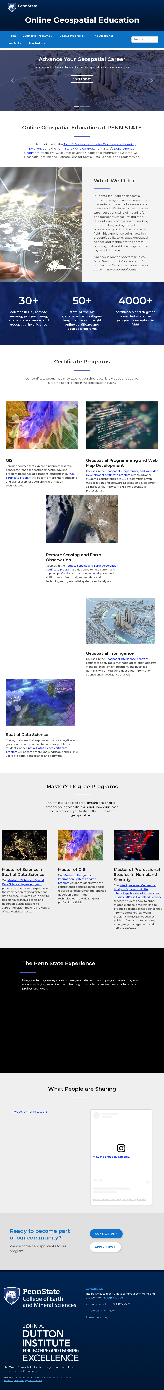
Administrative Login (98, 1317)
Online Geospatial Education (82, 20)
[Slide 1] (76, 107)
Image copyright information (28, 1380)
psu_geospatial (138, 1199)
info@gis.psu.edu (112, 1297)
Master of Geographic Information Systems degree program (77, 879)
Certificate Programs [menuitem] (36, 37)
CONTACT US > (106, 1233)
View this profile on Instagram (111, 1156)
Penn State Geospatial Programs (110, 1199)
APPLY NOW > (105, 1247)
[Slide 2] (82, 107)
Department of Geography (20, 1371)
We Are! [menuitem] (13, 44)
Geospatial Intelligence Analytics (127, 659)
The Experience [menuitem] (103, 37)
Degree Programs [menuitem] (71, 37)
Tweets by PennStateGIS (29, 1111)
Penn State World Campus (75, 148)
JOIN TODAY (82, 79)
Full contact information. (101, 1310)
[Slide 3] (88, 107)
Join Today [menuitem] (35, 44)
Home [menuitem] (13, 35)
